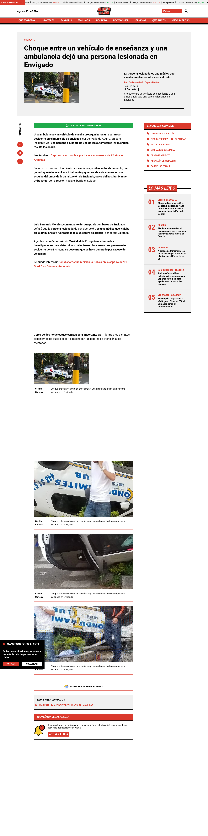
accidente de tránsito (64, 673)
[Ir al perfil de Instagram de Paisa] (113, 808)
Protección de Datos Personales (129, 832)
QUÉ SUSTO (159, 20)
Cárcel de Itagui (160, 166)
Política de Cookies (159, 832)
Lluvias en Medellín (162, 133)
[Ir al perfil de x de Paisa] (103, 808)
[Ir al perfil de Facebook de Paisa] (94, 808)
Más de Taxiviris (39, 725)
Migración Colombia (163, 150)
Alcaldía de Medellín (163, 161)
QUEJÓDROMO (27, 20)
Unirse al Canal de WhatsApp (83, 125)
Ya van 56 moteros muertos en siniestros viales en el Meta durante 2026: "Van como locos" (162, 743)
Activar (11, 663)
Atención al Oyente (100, 832)
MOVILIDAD (86, 673)
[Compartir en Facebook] (20, 145)
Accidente (42, 673)
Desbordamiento (160, 155)
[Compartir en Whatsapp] (20, 161)
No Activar (32, 664)
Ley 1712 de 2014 (182, 832)
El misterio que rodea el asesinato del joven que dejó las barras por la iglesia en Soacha (172, 232)
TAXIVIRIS (66, 20)
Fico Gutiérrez (159, 139)
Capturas (180, 139)
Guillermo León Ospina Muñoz (144, 82)
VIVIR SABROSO (180, 20)
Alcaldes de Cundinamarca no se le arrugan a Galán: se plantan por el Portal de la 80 (172, 255)
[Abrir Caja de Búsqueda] (186, 11)
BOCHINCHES (120, 20)
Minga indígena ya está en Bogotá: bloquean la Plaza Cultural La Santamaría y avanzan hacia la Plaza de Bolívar (171, 208)
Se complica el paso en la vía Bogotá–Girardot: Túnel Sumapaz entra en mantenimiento (171, 302)
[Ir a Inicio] (104, 11)
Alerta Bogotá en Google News (83, 655)
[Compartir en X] (20, 153)
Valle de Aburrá (160, 144)
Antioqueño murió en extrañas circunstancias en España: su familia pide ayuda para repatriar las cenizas (171, 279)
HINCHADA (84, 20)
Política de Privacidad (75, 832)
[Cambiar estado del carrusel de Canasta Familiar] (22, 2)
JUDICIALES (47, 20)
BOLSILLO (101, 20)
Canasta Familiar (10, 2)
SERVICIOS (140, 20)
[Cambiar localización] (172, 11)
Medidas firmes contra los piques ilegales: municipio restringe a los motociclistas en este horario (101, 760)
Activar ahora (58, 702)
